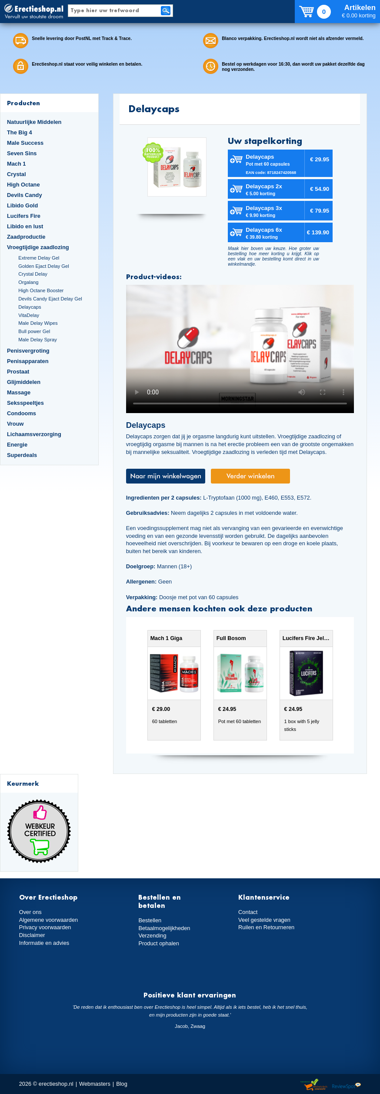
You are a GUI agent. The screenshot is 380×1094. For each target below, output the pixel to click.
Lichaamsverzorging (34, 434)
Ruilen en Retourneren (266, 927)
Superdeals (22, 455)
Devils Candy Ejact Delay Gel (50, 298)
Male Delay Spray (37, 339)
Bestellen (149, 920)
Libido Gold (22, 205)
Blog (121, 1084)
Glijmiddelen (23, 382)
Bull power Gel (34, 331)
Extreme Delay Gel (38, 257)
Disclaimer (32, 935)
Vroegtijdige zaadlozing (38, 247)
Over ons (30, 912)
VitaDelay (28, 315)
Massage (18, 392)
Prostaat (18, 371)
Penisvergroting (28, 350)
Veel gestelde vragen (264, 920)
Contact (247, 912)
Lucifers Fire (23, 216)
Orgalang (28, 282)
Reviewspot (346, 1085)
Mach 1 (16, 163)
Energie (17, 444)
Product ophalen (158, 943)
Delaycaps (29, 307)
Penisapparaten (28, 361)
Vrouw (15, 423)
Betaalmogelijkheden (164, 928)
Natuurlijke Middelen (34, 122)
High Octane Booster (40, 290)
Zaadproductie (26, 236)
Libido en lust (25, 226)
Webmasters (94, 1084)
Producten (23, 103)
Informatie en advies (44, 943)
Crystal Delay (32, 274)
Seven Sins (22, 153)
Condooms (21, 413)
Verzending (152, 935)
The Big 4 (19, 132)
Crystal (16, 174)
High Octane (23, 184)
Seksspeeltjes (25, 403)
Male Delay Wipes (37, 323)
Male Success (25, 143)
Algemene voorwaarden (48, 920)
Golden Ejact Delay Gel (43, 266)
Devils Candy (24, 195)
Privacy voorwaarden (45, 927)
